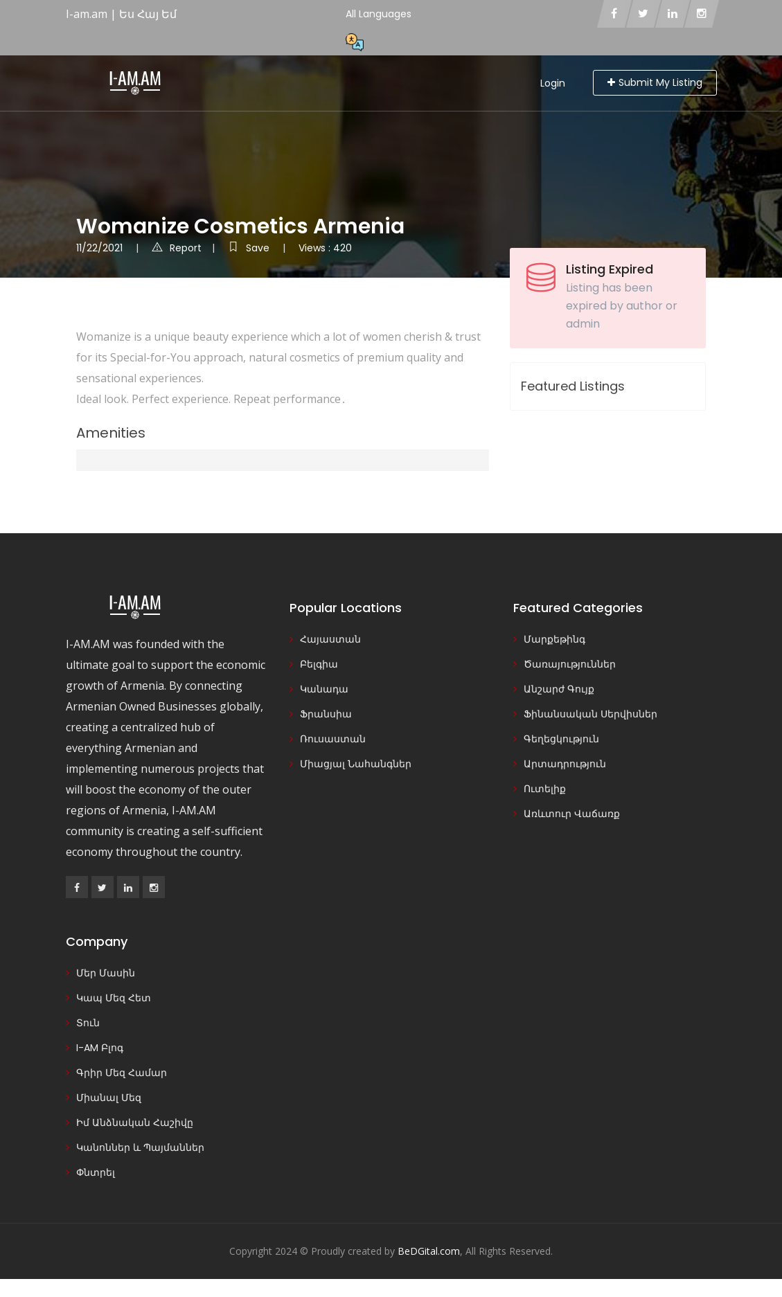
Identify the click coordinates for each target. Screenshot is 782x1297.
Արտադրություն (565, 764)
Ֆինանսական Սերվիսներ (590, 714)
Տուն (88, 1023)
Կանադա (324, 689)
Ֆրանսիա (326, 714)
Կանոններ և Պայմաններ (140, 1147)
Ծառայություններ (570, 664)
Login (552, 83)
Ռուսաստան (333, 739)
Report (177, 248)
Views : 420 (325, 248)
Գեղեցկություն (561, 739)
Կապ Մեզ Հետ (113, 998)
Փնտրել (95, 1172)
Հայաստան (330, 639)
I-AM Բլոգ (99, 1048)
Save (250, 248)
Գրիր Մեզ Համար (121, 1073)
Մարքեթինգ (554, 639)
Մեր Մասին (105, 973)
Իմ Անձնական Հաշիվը (134, 1122)
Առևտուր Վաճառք (572, 814)
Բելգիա (319, 664)
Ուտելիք (545, 789)
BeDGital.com (429, 1251)
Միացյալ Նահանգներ (355, 764)
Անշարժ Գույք (559, 689)
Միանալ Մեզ (108, 1097)
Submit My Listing (654, 82)
